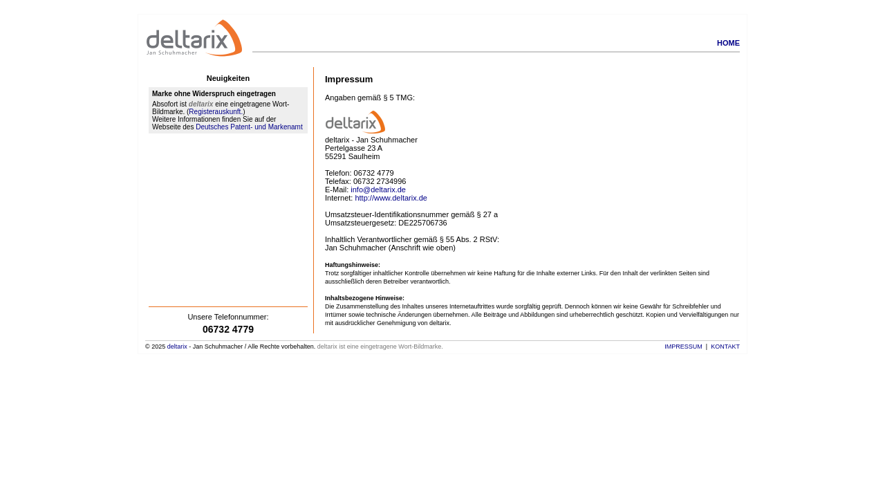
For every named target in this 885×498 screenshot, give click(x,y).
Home (728, 43)
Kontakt (725, 346)
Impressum (683, 346)
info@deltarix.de (378, 189)
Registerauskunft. (216, 112)
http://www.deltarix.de (391, 198)
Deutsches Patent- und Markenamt (249, 127)
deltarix (177, 346)
